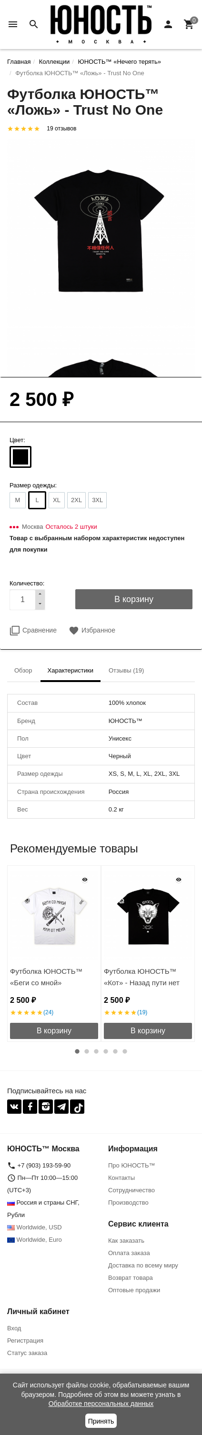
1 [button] (77, 1051)
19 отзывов (61, 128)
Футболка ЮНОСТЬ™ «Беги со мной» (46, 977)
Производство (128, 1202)
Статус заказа (27, 1352)
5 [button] (115, 1051)
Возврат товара (130, 1277)
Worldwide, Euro (34, 1239)
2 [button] (86, 1051)
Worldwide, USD (34, 1227)
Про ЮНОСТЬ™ (131, 1165)
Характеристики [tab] (70, 670)
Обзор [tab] (23, 670)
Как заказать (126, 1240)
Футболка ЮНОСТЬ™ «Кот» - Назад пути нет (142, 977)
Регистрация (25, 1340)
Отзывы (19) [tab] (126, 670)
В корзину (54, 1031)
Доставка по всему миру (143, 1265)
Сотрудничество (131, 1190)
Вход (14, 1328)
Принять (101, 1421)
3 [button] (96, 1051)
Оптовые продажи (134, 1290)
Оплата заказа (129, 1253)
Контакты (121, 1177)
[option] (54, 953)
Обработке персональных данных (101, 1403)
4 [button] (106, 1051)
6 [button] (125, 1051)
